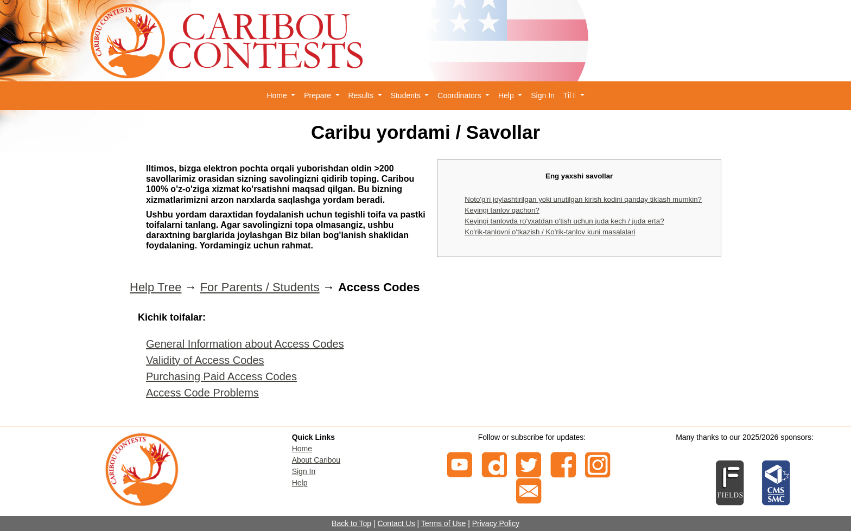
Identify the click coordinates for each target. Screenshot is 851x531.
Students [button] (407, 95)
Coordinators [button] (460, 95)
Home (302, 448)
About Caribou (316, 460)
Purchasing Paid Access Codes (221, 376)
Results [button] (362, 95)
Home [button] (277, 95)
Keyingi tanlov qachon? (502, 210)
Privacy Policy (495, 523)
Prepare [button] (318, 95)
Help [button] (507, 95)
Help (300, 482)
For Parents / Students (260, 287)
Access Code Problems (202, 393)
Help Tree (155, 287)
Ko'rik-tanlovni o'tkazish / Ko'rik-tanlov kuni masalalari (550, 232)
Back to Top (351, 523)
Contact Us (396, 523)
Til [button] (570, 95)
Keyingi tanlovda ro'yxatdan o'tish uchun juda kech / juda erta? (564, 221)
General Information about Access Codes (245, 344)
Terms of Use (443, 523)
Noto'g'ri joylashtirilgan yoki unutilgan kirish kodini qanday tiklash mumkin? (583, 199)
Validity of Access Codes (205, 360)
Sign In (543, 95)
